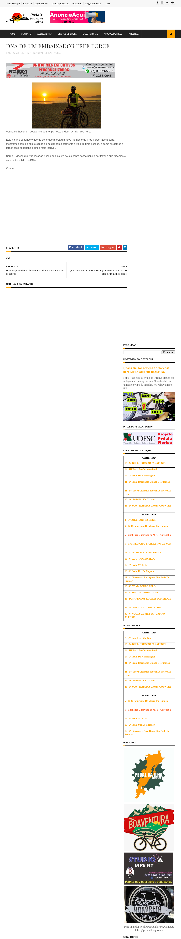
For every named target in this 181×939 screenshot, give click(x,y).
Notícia (36, 778)
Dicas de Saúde (45, 736)
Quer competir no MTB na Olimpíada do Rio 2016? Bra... (148, 841)
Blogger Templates (46, 934)
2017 (127, 743)
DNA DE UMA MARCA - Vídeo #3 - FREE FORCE (149, 826)
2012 (127, 907)
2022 (127, 720)
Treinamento (17, 808)
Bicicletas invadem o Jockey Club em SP (149, 797)
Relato (14, 802)
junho (130, 869)
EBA (51, 742)
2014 (128, 898)
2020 (128, 729)
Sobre (109, 3)
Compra (33, 718)
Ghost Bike (16, 760)
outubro (132, 766)
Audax (26, 706)
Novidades (16, 784)
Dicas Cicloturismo (20, 736)
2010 (128, 917)
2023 (127, 715)
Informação (16, 766)
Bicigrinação (17, 712)
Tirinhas (40, 802)
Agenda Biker (43, 3)
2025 (127, 705)
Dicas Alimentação (20, 730)
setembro (133, 771)
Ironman (50, 766)
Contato (29, 3)
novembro (133, 761)
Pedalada (34, 790)
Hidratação (34, 760)
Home (14, 34)
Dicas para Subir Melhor (93, 733)
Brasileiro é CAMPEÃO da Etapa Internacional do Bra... (145, 811)
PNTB (29, 796)
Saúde (26, 802)
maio (130, 873)
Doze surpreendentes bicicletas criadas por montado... (145, 857)
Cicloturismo (92, 34)
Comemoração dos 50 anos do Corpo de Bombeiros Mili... (148, 834)
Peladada (50, 790)
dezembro (133, 757)
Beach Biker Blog (132, 685)
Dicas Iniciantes (19, 742)
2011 (127, 912)
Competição (17, 718)
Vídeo (59, 61)
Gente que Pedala (62, 3)
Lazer (13, 772)
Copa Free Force (19, 724)
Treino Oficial (37, 808)
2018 (127, 738)
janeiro (131, 892)
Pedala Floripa (15, 3)
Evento (14, 748)
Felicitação (30, 748)
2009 (128, 922)
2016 (128, 748)
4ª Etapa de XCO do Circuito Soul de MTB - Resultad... (148, 803)
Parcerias (79, 3)
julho (130, 864)
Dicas (50, 724)
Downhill (38, 742)
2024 (128, 710)
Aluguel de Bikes (95, 3)
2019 (128, 734)
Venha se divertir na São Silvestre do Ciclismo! (148, 819)
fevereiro (133, 887)
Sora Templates (27, 934)
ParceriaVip (16, 790)
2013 (127, 903)
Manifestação (29, 772)
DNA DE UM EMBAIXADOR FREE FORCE (146, 849)
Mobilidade (49, 772)
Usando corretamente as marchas (98, 775)
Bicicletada (41, 706)
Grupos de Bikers (69, 34)
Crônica (37, 724)
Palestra (32, 784)
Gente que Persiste (46, 754)
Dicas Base (42, 730)
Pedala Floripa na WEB (140, 792)
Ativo (124, 682)
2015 (127, 753)
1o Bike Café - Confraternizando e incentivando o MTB (146, 782)
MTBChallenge (18, 778)
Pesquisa (15, 796)
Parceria (47, 784)
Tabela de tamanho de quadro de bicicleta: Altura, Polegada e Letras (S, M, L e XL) (97, 709)
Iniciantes (34, 766)
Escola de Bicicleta (132, 678)
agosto (131, 776)
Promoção (43, 796)
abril (130, 878)
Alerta (13, 706)
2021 (127, 724)
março (131, 883)
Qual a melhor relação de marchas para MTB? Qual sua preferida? (145, 68)
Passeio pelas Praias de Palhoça (145, 787)
